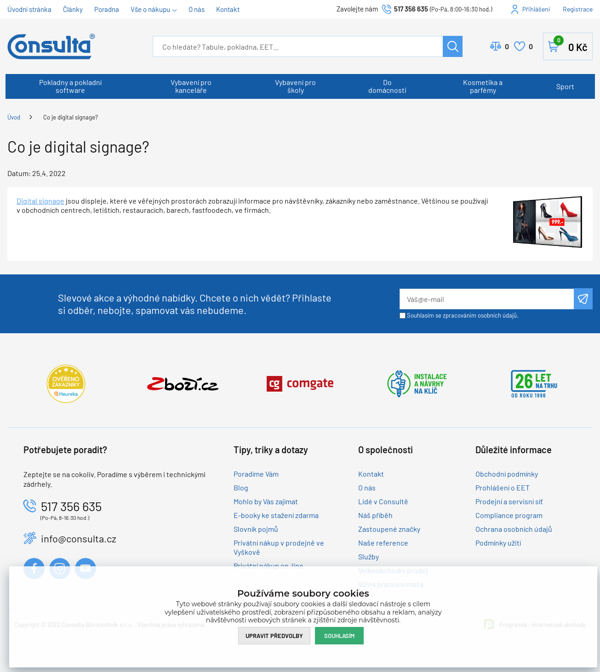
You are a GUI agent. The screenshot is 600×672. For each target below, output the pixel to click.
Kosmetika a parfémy (483, 86)
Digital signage (40, 200)
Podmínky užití (498, 542)
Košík (571, 44)
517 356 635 (411, 9)
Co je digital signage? (70, 117)
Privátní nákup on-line (268, 565)
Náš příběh (375, 515)
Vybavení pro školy (295, 86)
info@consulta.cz (78, 538)
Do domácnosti (387, 86)
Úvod (13, 117)
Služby (368, 556)
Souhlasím (339, 635)
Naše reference (383, 542)
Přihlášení (536, 9)
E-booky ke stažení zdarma (276, 515)
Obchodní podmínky (506, 473)
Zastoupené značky (389, 528)
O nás (197, 9)
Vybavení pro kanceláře (191, 86)
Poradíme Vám (256, 473)
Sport (565, 86)
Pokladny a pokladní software (70, 86)
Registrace (578, 9)
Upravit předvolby (274, 635)
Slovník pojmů (256, 528)
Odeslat (583, 298)
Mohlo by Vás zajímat (266, 501)
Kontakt (228, 9)
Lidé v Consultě (383, 501)
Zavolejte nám (358, 9)
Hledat (453, 46)
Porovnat (507, 46)
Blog (241, 487)
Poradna (106, 9)
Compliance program (509, 515)
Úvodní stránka (29, 9)
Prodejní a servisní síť (509, 501)
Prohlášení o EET (502, 487)
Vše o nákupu (150, 9)
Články (73, 9)
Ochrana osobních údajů (513, 528)
